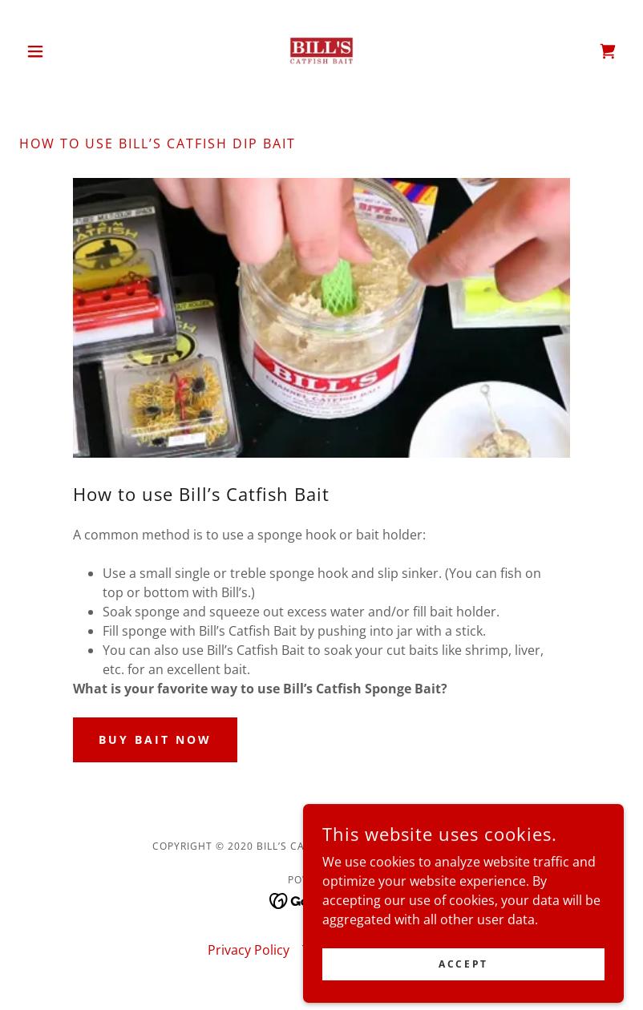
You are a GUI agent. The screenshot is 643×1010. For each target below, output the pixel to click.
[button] (64, 51)
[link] (321, 51)
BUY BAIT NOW (155, 739)
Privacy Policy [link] (248, 950)
